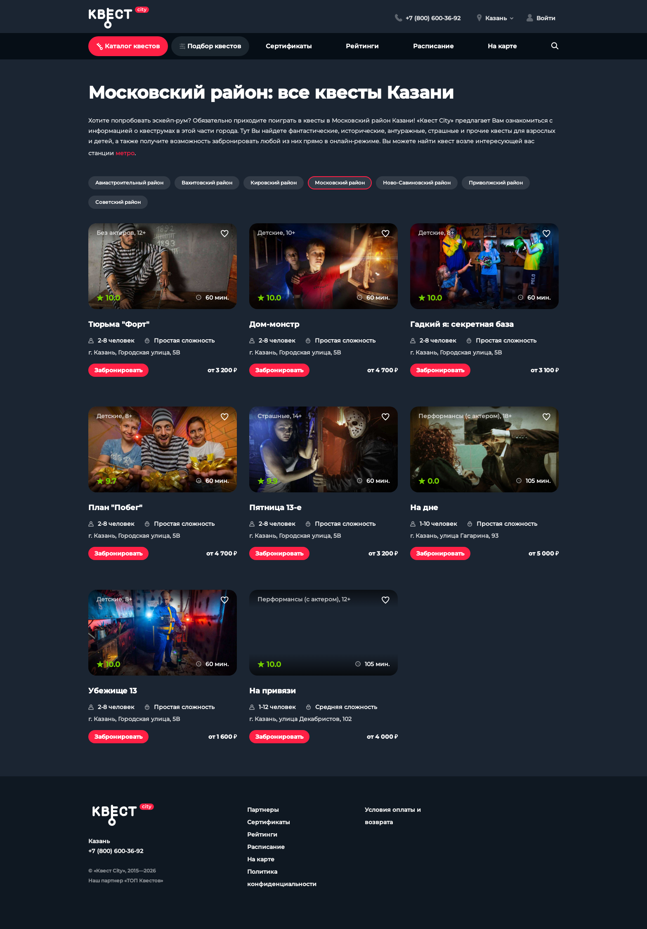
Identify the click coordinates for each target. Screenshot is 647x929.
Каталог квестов (128, 46)
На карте (502, 46)
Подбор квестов (210, 46)
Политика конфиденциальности (281, 878)
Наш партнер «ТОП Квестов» (125, 880)
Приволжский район (496, 183)
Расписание (433, 46)
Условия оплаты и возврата (393, 816)
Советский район (118, 202)
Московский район (340, 183)
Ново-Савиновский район (417, 183)
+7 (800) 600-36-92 (115, 851)
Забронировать (118, 370)
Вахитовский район (207, 183)
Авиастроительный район (129, 183)
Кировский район (273, 183)
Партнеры (263, 809)
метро (125, 153)
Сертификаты (289, 46)
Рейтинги (362, 46)
